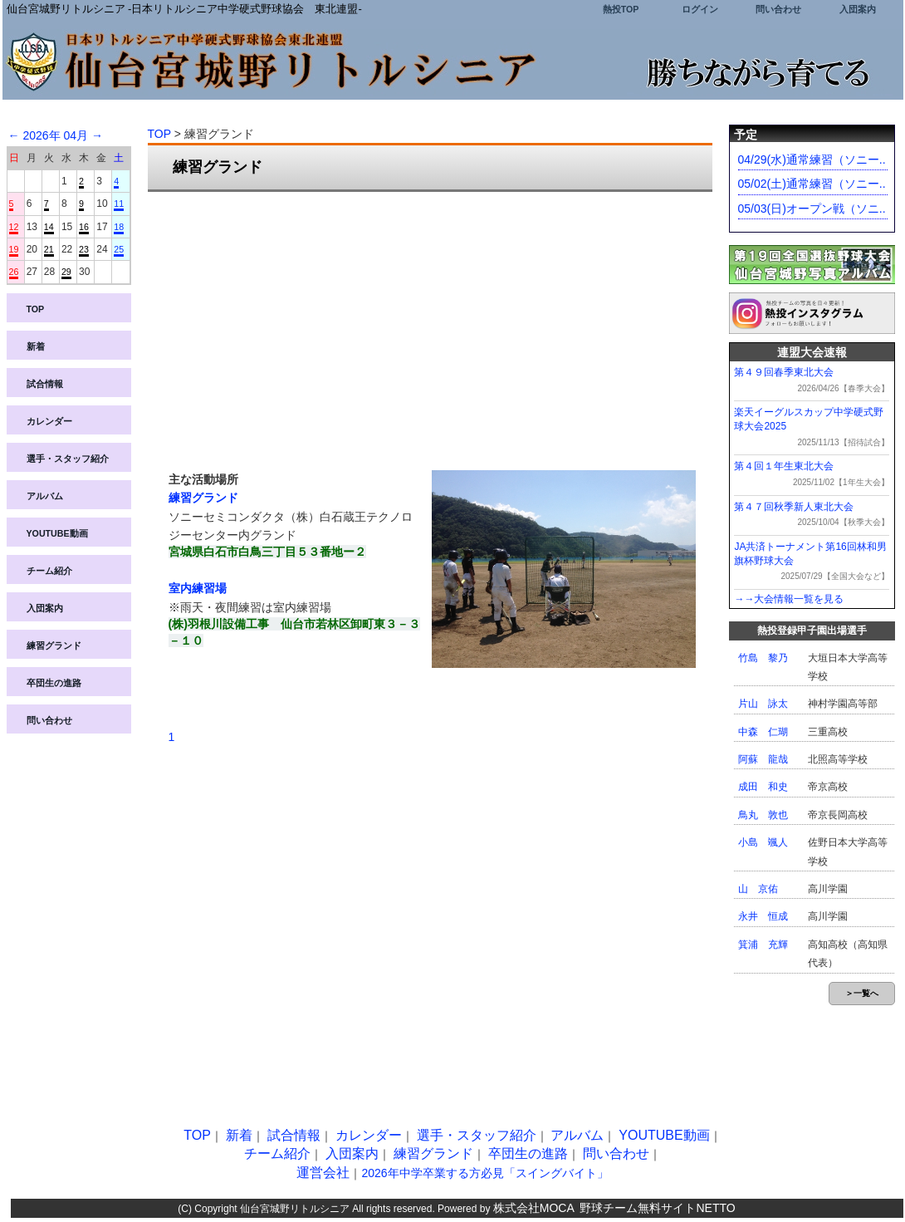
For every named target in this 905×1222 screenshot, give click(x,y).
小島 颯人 (763, 842)
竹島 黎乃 (763, 658)
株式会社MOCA (534, 1208)
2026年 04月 (55, 135)
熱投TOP (621, 9)
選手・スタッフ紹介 (68, 459)
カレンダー (49, 421)
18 (119, 227)
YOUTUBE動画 (57, 533)
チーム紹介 (49, 571)
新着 (36, 346)
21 (49, 249)
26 (14, 272)
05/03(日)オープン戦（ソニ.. (812, 208)
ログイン (700, 9)
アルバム (45, 496)
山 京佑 (758, 889)
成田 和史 (763, 787)
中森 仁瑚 (763, 732)
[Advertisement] (430, 325)
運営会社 (323, 1173)
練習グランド (54, 645)
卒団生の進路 (54, 683)
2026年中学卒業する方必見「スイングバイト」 (484, 1173)
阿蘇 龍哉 (763, 759)
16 (84, 227)
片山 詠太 (763, 703)
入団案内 (857, 9)
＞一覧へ (861, 993)
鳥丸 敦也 (763, 815)
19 (14, 249)
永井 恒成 (763, 916)
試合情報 (45, 384)
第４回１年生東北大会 (784, 466)
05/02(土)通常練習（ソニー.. (812, 183)
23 (84, 249)
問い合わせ (778, 9)
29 (66, 272)
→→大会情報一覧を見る (789, 599)
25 (119, 249)
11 (119, 204)
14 (49, 227)
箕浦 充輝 (763, 944)
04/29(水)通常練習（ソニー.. (812, 159)
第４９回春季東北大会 (784, 372)
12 (14, 227)
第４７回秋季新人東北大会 (794, 507)
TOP (36, 309)
